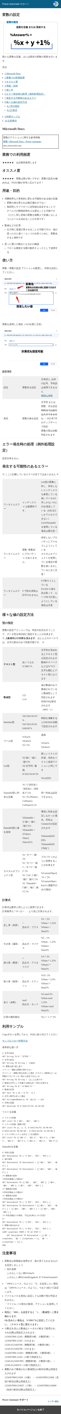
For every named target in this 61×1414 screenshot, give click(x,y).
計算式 (12, 110)
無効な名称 (47, 395)
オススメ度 (11, 81)
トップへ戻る (53, 1401)
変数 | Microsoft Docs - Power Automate (22, 141)
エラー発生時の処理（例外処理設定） (25, 94)
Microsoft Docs (13, 73)
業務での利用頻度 (15, 77)
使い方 (9, 90)
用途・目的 (11, 86)
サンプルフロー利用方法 (15, 1041)
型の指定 (13, 106)
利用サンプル (12, 116)
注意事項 (11, 121)
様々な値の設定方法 (16, 102)
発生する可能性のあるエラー (20, 98)
